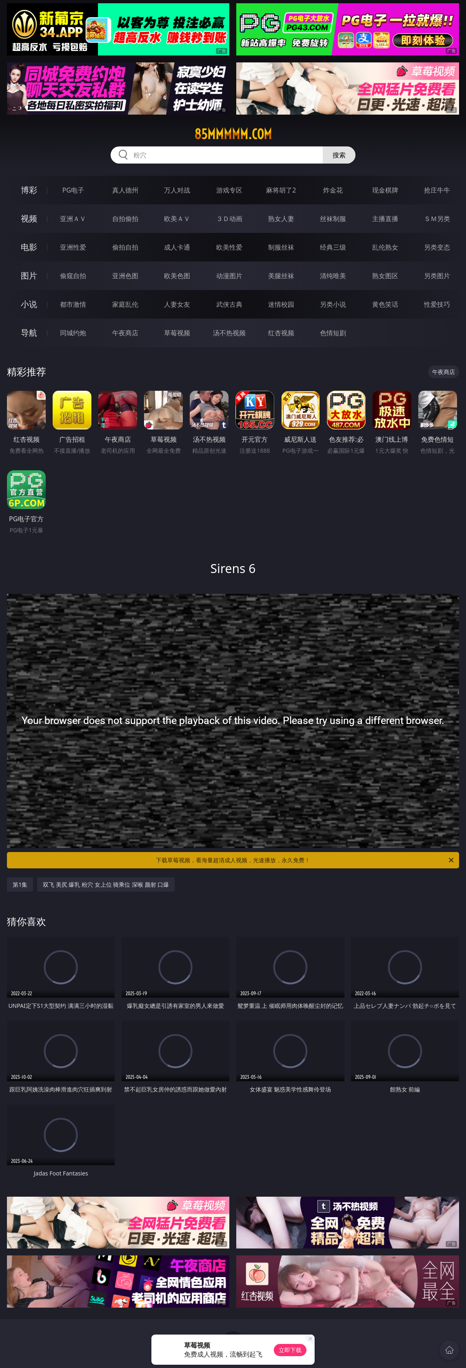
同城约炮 (73, 332)
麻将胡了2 (281, 190)
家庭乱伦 (125, 304)
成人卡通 (177, 247)
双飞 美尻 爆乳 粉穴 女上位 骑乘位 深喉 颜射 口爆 (106, 884)
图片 (29, 275)
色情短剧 (333, 332)
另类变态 (437, 247)
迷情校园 (281, 304)
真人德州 (125, 190)
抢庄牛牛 (437, 190)
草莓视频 (177, 332)
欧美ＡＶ (177, 218)
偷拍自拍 (125, 247)
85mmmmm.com (233, 134)
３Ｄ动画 (229, 218)
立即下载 (290, 1350)
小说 (29, 304)
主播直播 (385, 218)
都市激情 (73, 304)
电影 (29, 246)
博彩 (29, 189)
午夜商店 (125, 332)
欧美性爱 (229, 247)
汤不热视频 (229, 332)
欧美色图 (177, 275)
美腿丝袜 (281, 275)
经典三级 (333, 247)
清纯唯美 (333, 275)
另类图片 (437, 275)
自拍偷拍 (125, 218)
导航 (29, 332)
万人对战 (177, 190)
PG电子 (73, 190)
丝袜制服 (333, 218)
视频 (29, 218)
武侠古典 (229, 304)
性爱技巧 (437, 304)
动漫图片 (229, 275)
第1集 (20, 884)
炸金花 (333, 190)
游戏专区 (229, 190)
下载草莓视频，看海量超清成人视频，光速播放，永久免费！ (305, 860)
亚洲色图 (125, 275)
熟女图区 (385, 275)
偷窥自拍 (73, 275)
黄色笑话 (385, 304)
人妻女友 (177, 304)
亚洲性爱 (73, 247)
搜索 (339, 155)
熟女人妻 (281, 218)
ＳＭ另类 (437, 218)
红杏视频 (281, 332)
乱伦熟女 (385, 247)
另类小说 (333, 304)
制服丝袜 (281, 247)
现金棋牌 (385, 190)
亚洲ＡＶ (73, 218)
